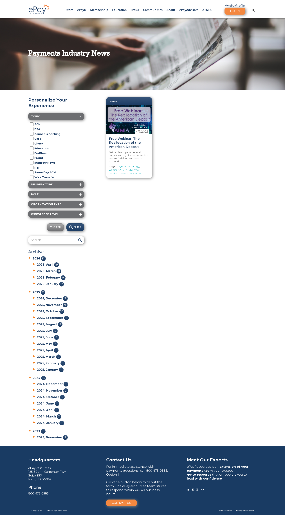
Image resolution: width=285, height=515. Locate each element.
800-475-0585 (38, 493)
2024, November (52, 390)
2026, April (48, 264)
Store (69, 10)
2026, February (51, 277)
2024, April (48, 410)
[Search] (52, 240)
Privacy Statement (244, 510)
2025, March (49, 356)
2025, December (52, 298)
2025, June (48, 337)
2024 (39, 378)
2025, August (49, 324)
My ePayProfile (235, 6)
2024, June (48, 403)
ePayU (81, 10)
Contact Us (121, 503)
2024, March (49, 416)
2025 (39, 292)
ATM (122, 169)
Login (235, 11)
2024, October (51, 397)
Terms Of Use (225, 510)
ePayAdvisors (188, 10)
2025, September (53, 318)
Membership (99, 10)
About (171, 10)
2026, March (49, 271)
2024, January (50, 423)
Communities (153, 10)
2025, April (48, 350)
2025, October (50, 311)
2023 (39, 431)
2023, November (52, 437)
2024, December (52, 384)
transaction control (131, 173)
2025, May (47, 343)
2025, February (51, 363)
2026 (39, 258)
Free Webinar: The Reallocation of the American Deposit (125, 143)
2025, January (50, 369)
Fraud (135, 10)
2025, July (47, 331)
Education (119, 10)
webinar (113, 169)
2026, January (50, 284)
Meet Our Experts (207, 459)
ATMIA (207, 10)
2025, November (52, 305)
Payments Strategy (128, 166)
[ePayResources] (39, 8)
